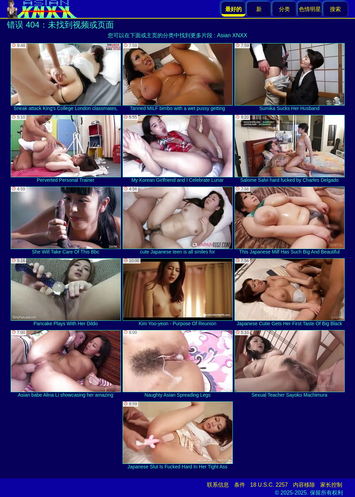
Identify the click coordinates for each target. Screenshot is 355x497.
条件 (239, 485)
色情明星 (310, 9)
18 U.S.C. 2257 (269, 485)
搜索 (335, 9)
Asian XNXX (232, 35)
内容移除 (304, 485)
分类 (284, 9)
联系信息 (218, 485)
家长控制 (331, 485)
